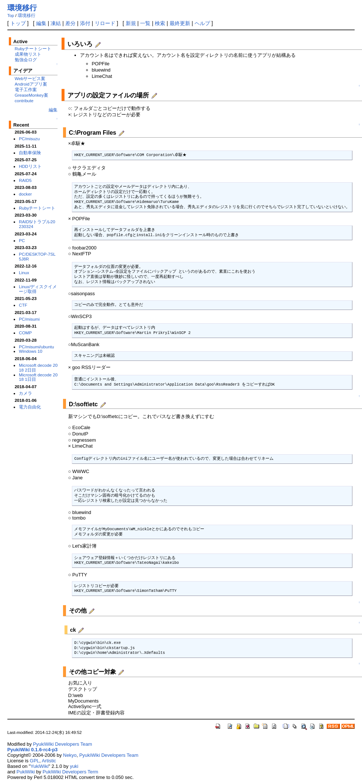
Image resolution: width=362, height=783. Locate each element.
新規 (131, 23)
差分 (70, 23)
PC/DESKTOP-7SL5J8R (37, 256)
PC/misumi (29, 319)
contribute (24, 100)
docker (25, 194)
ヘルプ (202, 23)
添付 (85, 23)
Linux (24, 272)
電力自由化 (30, 406)
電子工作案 (26, 89)
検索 (160, 23)
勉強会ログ (26, 59)
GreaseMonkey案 (31, 95)
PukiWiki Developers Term (70, 772)
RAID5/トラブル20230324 (37, 224)
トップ (18, 23)
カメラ (25, 393)
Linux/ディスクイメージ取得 (38, 289)
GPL (34, 760)
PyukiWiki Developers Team (62, 744)
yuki (74, 766)
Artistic (49, 760)
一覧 (145, 23)
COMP (25, 332)
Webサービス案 (30, 78)
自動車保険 (30, 152)
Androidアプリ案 (31, 84)
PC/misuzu (29, 138)
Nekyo (70, 755)
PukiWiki (26, 772)
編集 (41, 23)
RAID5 (25, 180)
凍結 (56, 23)
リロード (105, 23)
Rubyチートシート (33, 48)
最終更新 (180, 23)
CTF (23, 305)
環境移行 (22, 8)
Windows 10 (30, 351)
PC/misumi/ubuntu (36, 346)
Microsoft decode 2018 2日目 (38, 367)
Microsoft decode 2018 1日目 (38, 377)
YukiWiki (40, 766)
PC (22, 240)
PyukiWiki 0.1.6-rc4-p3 (32, 749)
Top (10, 15)
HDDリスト (30, 166)
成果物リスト (28, 54)
